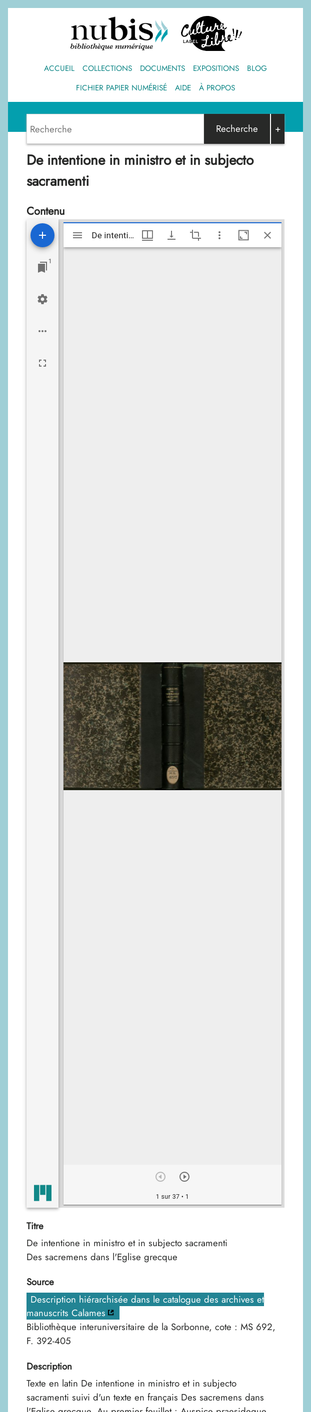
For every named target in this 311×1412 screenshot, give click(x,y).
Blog (257, 68)
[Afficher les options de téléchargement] (172, 235)
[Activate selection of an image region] (196, 235)
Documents (162, 68)
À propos (217, 87)
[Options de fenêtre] (148, 235)
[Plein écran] (42, 363)
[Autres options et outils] (220, 235)
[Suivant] (184, 1177)
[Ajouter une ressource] (42, 235)
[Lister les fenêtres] (42, 267)
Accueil (59, 68)
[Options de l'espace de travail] (42, 331)
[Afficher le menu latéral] (78, 235)
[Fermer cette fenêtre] (268, 235)
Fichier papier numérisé (121, 87)
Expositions (216, 68)
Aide (183, 87)
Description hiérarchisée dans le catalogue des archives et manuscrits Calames (145, 1306)
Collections (107, 68)
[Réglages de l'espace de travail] (42, 299)
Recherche (237, 128)
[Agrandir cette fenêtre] (244, 235)
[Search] (115, 129)
